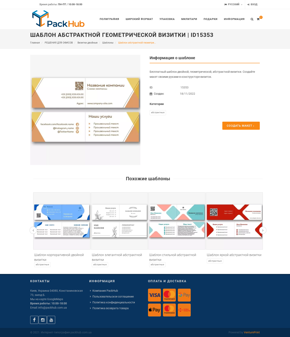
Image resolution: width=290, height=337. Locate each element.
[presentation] (33, 230)
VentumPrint (252, 332)
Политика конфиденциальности (113, 302)
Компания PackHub (105, 290)
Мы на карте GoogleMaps (46, 299)
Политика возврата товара (110, 308)
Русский (233, 4)
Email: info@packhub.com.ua (48, 307)
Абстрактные (158, 112)
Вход (252, 4)
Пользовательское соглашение (113, 296)
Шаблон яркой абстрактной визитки (234, 255)
